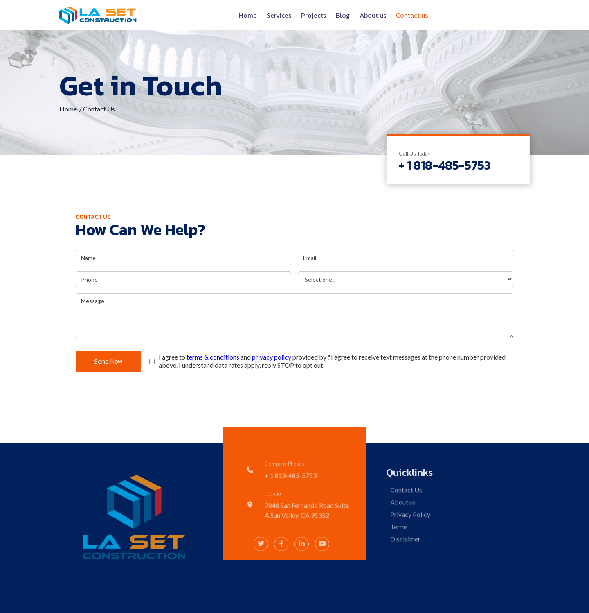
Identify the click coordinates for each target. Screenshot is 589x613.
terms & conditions (213, 357)
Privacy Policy (410, 538)
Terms (398, 550)
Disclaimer (405, 563)
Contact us (412, 15)
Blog (343, 15)
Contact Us (406, 514)
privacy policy (271, 357)
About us (373, 15)
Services (279, 15)
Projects (313, 15)
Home (248, 15)
